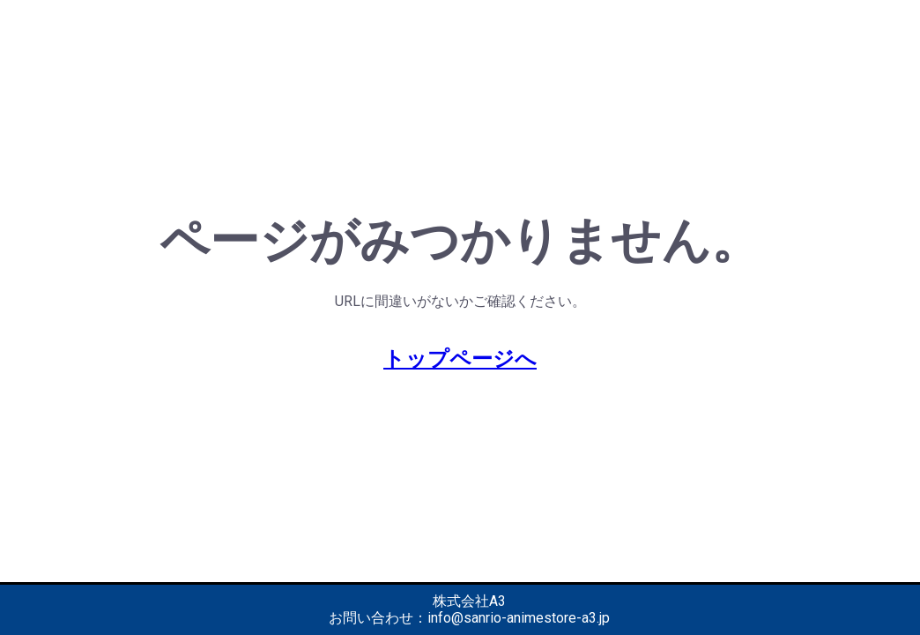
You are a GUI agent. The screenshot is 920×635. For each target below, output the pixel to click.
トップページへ (460, 359)
